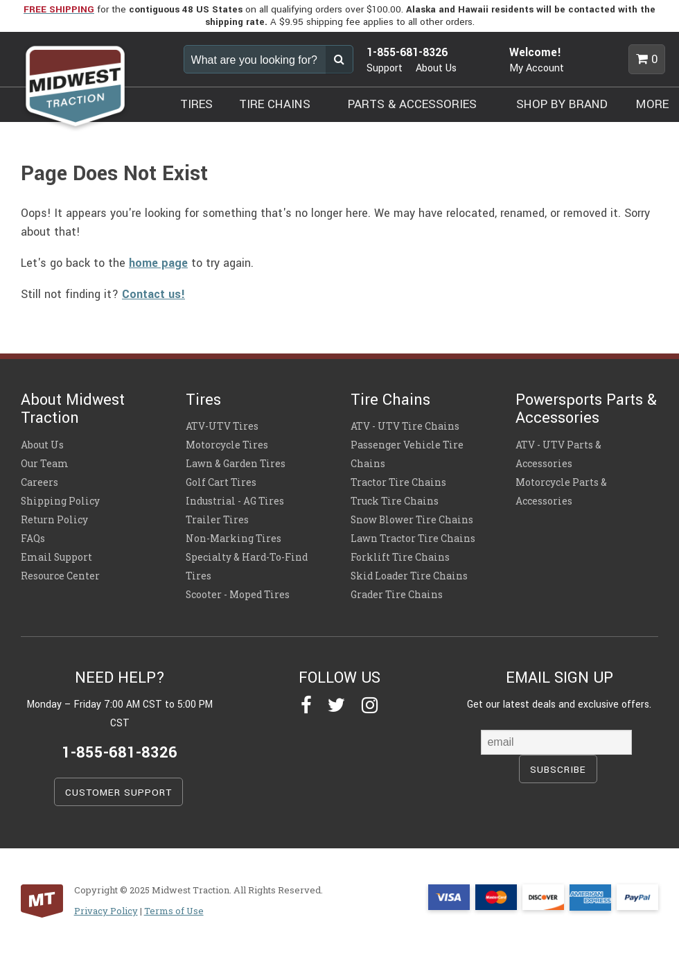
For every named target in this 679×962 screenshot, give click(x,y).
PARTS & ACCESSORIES (412, 104)
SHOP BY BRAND (562, 104)
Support (385, 68)
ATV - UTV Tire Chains (405, 426)
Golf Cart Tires (221, 482)
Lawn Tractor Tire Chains (413, 538)
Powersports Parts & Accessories (586, 409)
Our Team (45, 463)
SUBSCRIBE (558, 769)
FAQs (33, 538)
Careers (39, 482)
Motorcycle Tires (227, 445)
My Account (536, 68)
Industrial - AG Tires (235, 501)
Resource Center (60, 576)
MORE (652, 104)
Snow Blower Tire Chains (412, 520)
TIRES (196, 104)
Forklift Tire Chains (400, 557)
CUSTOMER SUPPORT (118, 792)
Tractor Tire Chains (398, 482)
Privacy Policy (106, 910)
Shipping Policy (60, 501)
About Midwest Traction (73, 409)
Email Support (56, 557)
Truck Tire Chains (395, 501)
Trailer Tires (217, 520)
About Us (436, 68)
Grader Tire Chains (397, 594)
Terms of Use (174, 910)
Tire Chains (390, 400)
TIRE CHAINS (274, 104)
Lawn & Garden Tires (235, 463)
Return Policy (54, 520)
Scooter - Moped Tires (238, 594)
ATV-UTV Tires (222, 426)
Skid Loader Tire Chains (409, 576)
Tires (203, 400)
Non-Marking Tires (233, 538)
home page (158, 263)
